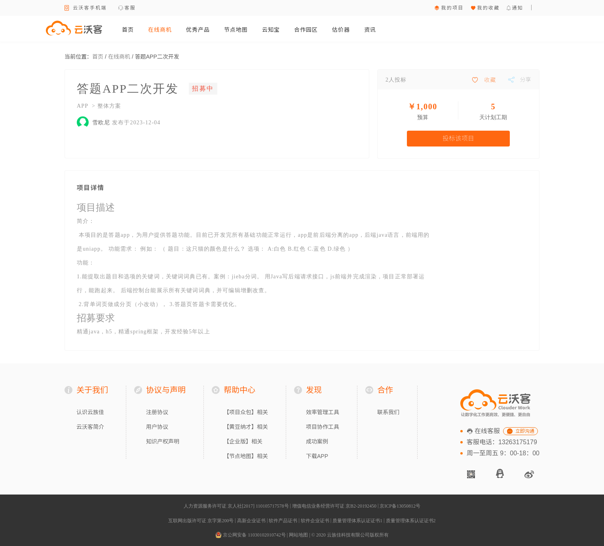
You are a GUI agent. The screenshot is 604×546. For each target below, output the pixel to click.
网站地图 (298, 535)
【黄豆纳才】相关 (246, 427)
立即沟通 (524, 431)
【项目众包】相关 (246, 412)
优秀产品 (198, 30)
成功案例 (317, 441)
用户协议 (157, 427)
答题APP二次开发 (157, 56)
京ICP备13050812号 (400, 506)
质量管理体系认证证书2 (411, 520)
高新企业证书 (251, 520)
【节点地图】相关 (246, 456)
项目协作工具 (322, 427)
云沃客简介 (90, 427)
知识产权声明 (162, 441)
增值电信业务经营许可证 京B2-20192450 (334, 506)
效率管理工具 (322, 412)
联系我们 (388, 412)
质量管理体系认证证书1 (357, 520)
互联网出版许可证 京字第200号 (201, 520)
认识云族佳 (90, 412)
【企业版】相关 (243, 441)
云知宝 (271, 30)
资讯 (370, 30)
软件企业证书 (315, 520)
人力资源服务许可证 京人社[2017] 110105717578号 (236, 506)
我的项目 (452, 8)
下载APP (317, 456)
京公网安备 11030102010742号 (250, 535)
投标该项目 (458, 138)
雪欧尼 (101, 123)
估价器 (341, 30)
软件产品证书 (283, 520)
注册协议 (157, 412)
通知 (517, 8)
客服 (130, 8)
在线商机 (160, 30)
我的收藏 (488, 8)
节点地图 (236, 30)
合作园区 (306, 30)
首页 (128, 30)
